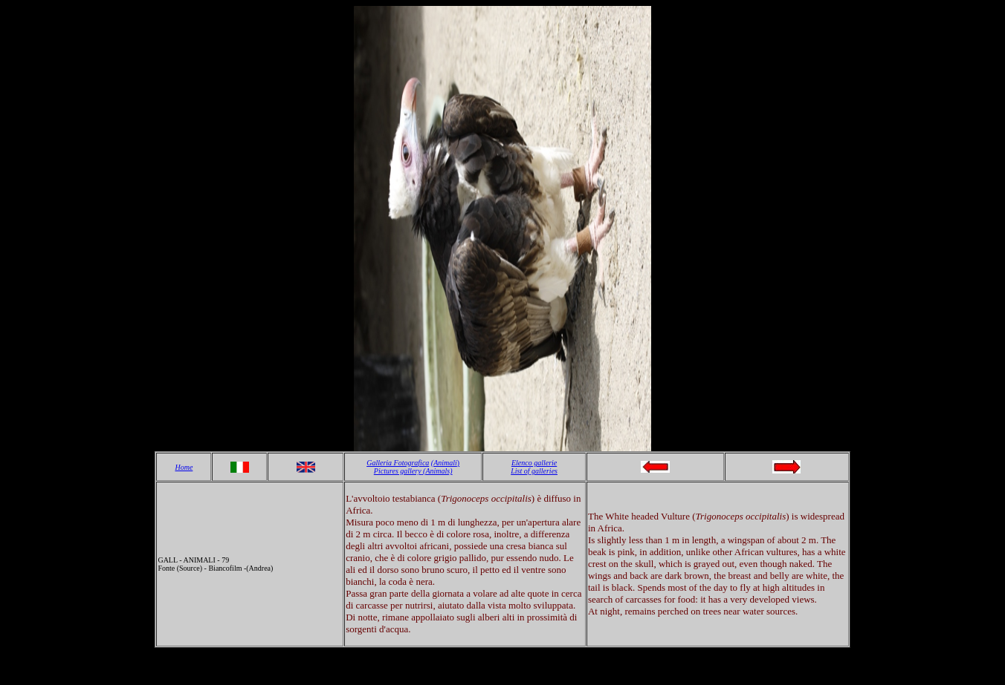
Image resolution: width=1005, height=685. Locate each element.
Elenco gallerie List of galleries (534, 467)
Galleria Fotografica (397, 463)
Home (184, 467)
